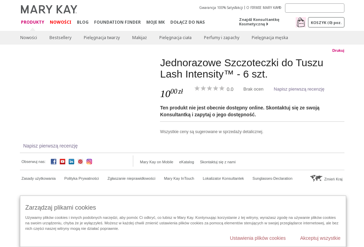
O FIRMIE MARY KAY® (263, 7)
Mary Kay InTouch (179, 178)
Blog (83, 22)
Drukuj (338, 50)
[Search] (314, 8)
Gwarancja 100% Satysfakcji (221, 7)
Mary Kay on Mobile (156, 162)
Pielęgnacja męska (270, 37)
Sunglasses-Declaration (272, 178)
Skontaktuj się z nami (218, 162)
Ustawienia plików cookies (258, 238)
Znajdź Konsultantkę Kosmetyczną (259, 21)
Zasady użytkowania (39, 178)
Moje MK (155, 22)
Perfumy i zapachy (221, 37)
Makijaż (139, 37)
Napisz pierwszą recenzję (299, 89)
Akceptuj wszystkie (320, 238)
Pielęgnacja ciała (175, 37)
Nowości (60, 22)
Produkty (32, 22)
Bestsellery (60, 37)
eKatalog (186, 162)
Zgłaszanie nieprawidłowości (131, 178)
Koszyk (326, 22)
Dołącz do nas (187, 22)
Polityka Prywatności (81, 178)
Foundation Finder (117, 22)
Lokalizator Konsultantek (223, 178)
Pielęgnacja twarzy (102, 37)
